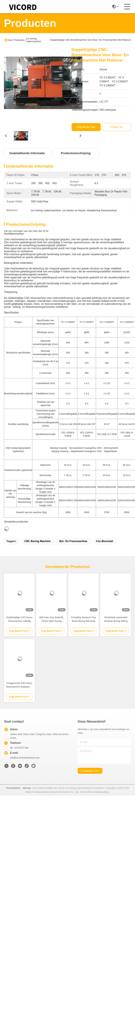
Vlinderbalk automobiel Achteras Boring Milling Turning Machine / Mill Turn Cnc (115, 619)
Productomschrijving (75, 153)
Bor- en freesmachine (73, 541)
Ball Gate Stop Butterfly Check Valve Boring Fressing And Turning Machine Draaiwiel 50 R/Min (51, 619)
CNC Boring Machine (37, 541)
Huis (10, 40)
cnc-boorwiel (104, 541)
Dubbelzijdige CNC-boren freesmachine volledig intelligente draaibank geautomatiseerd (19, 619)
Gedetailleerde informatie (27, 153)
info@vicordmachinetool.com (25, 757)
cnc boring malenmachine (33, 40)
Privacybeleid (13, 788)
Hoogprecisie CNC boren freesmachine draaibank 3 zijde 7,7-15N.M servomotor (19, 685)
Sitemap (26, 788)
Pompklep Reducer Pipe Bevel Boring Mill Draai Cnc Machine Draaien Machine (83, 619)
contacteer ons (90, 770)
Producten (19, 40)
